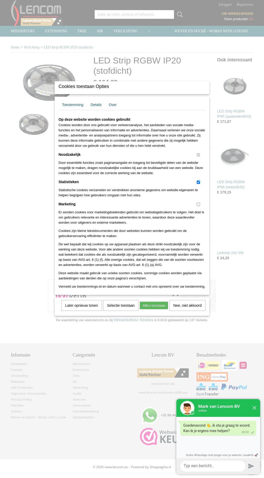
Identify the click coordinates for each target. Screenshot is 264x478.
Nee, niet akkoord (187, 312)
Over (113, 111)
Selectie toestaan (121, 312)
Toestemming (72, 111)
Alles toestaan (154, 312)
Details (96, 111)
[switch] (198, 161)
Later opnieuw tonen (81, 312)
